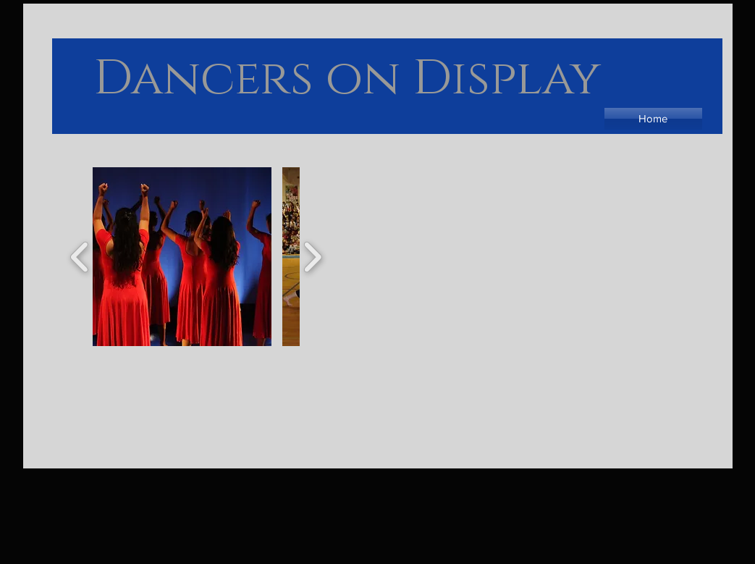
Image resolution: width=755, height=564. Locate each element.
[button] (182, 256)
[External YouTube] (532, 368)
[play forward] (312, 256)
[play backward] (80, 256)
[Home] (653, 119)
